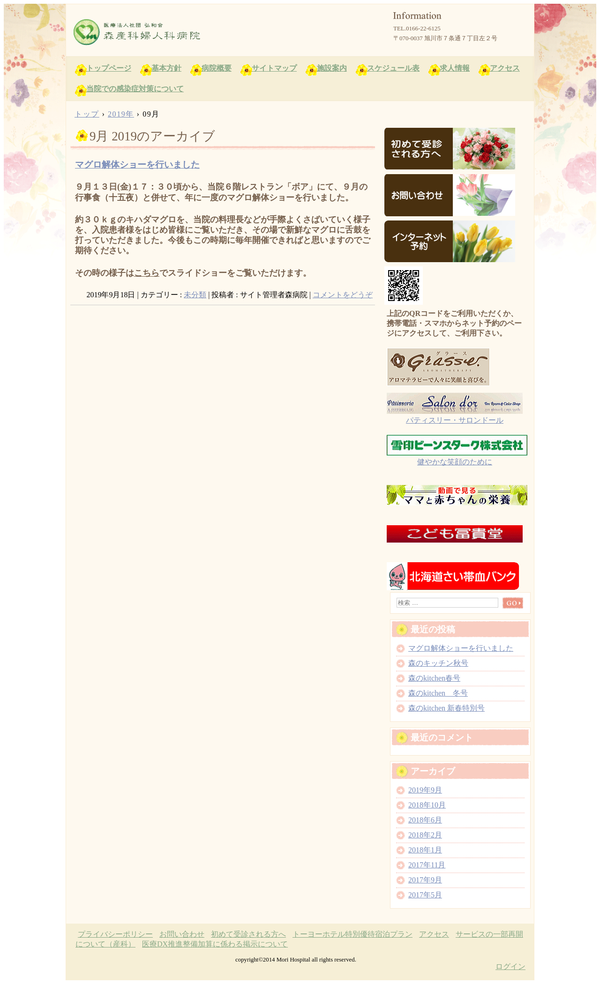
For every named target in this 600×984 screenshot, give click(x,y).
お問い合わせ (181, 934)
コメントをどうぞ (343, 295)
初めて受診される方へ (248, 934)
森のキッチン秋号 (438, 663)
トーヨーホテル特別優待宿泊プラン (352, 934)
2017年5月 (425, 895)
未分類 (195, 295)
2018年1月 (425, 850)
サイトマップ (274, 68)
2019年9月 (425, 790)
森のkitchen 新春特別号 (446, 708)
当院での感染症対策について (135, 89)
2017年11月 (426, 865)
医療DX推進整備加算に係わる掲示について (215, 944)
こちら (146, 273)
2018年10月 (427, 805)
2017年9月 (425, 880)
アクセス (505, 68)
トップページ (108, 68)
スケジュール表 (393, 68)
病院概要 (217, 68)
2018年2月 (425, 835)
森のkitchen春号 (434, 678)
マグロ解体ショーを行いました (137, 164)
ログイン (510, 966)
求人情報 (455, 68)
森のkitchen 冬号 (438, 693)
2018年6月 (425, 820)
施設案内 (332, 68)
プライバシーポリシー (115, 934)
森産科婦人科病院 (178, 32)
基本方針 (166, 68)
